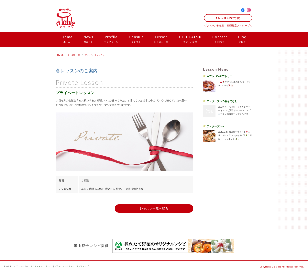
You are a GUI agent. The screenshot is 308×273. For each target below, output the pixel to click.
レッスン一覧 (74, 54)
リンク (49, 266)
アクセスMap (37, 266)
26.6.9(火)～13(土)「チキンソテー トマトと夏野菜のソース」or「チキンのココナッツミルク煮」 (234, 110)
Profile (111, 39)
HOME (60, 54)
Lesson (161, 39)
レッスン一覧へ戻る (154, 208)
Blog (242, 39)
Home (66, 39)
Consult (136, 39)
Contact (219, 39)
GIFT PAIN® (190, 39)
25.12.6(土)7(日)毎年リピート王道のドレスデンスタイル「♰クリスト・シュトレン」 (235, 135)
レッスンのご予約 (229, 18)
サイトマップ (83, 266)
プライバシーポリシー (64, 266)
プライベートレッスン (94, 54)
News (88, 39)
